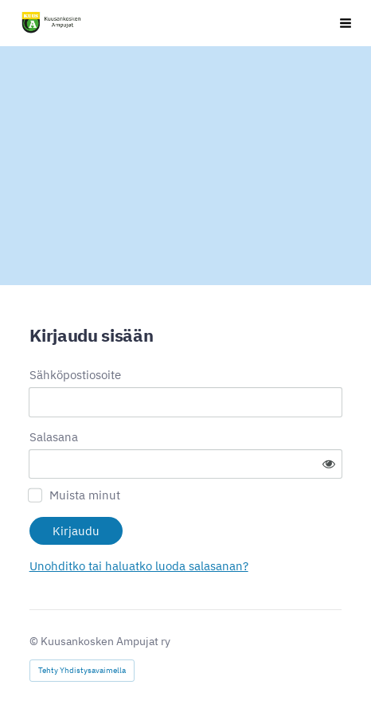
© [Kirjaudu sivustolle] (35, 641)
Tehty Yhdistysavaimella (82, 670)
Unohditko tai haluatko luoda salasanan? (138, 565)
